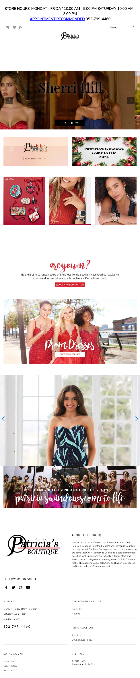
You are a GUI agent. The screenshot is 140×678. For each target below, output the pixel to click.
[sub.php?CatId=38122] (70, 100)
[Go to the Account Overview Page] (20, 28)
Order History (10, 666)
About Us (76, 635)
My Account (9, 661)
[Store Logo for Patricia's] (70, 36)
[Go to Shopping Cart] (7, 27)
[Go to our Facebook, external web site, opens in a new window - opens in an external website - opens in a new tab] (6, 587)
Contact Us (77, 609)
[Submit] (134, 27)
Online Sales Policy (82, 639)
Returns (76, 613)
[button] (9, 100)
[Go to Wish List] (14, 27)
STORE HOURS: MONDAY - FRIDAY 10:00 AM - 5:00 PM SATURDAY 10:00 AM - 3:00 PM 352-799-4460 (70, 14)
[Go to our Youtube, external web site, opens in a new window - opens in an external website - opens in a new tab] (28, 587)
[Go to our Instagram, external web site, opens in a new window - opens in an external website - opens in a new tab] (21, 587)
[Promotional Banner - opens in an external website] (70, 487)
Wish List (8, 670)
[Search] (122, 27)
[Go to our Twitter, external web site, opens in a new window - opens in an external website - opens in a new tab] (13, 587)
